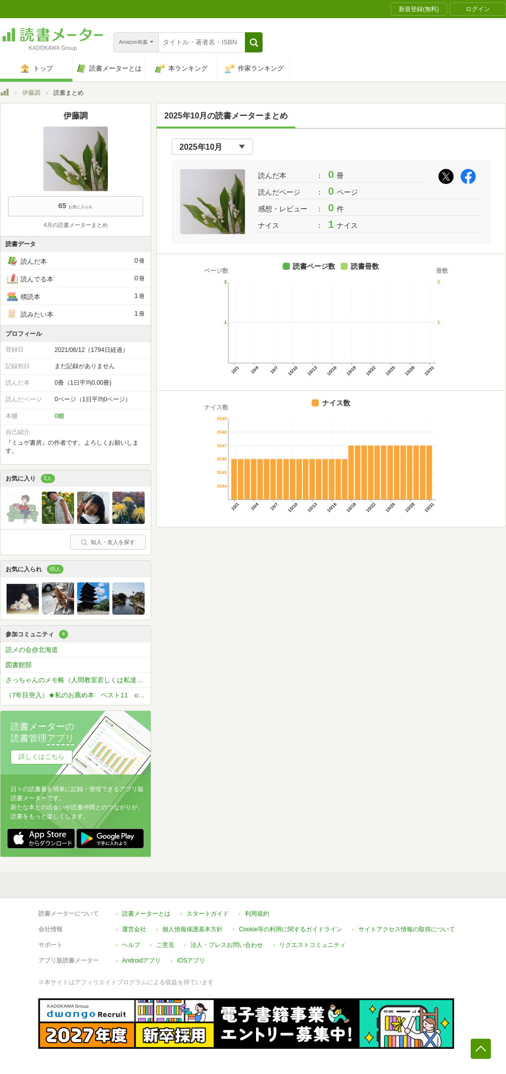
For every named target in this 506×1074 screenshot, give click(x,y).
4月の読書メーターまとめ (75, 225)
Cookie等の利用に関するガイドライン (290, 929)
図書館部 (19, 665)
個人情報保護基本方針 (192, 929)
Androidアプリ (141, 961)
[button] (254, 42)
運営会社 (134, 929)
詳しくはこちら (42, 756)
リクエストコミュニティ (312, 945)
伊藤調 (31, 92)
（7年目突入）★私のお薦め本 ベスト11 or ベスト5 (78, 695)
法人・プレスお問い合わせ (227, 945)
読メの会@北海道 (32, 649)
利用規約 (257, 914)
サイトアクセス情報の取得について (406, 929)
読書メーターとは (146, 914)
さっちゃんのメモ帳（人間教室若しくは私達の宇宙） (78, 680)
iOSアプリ (191, 961)
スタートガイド (207, 914)
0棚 (59, 416)
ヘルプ (131, 945)
